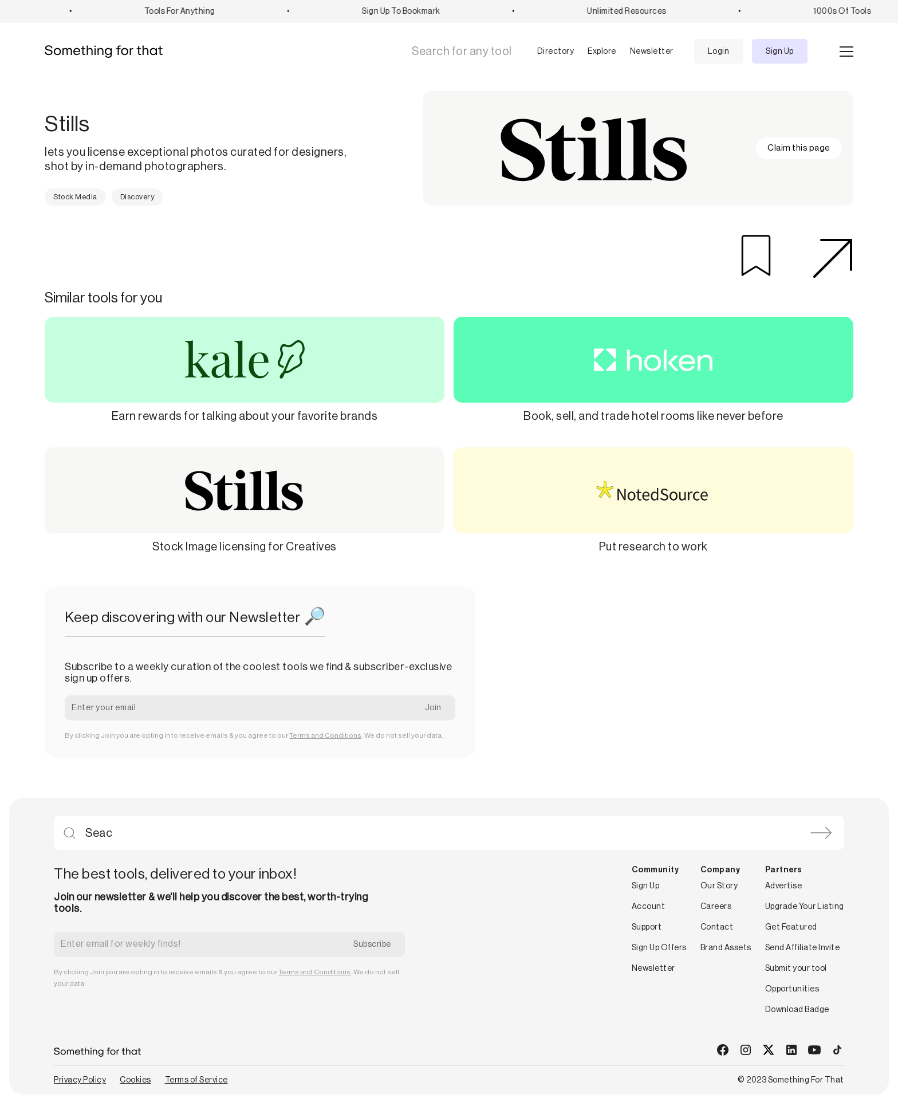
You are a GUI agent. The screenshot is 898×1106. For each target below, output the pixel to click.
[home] (108, 51)
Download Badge (797, 1010)
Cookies (135, 1080)
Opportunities (792, 989)
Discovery (137, 196)
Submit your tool (796, 969)
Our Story (719, 886)
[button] (546, 51)
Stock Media (75, 196)
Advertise (783, 886)
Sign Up (780, 52)
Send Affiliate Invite (802, 948)
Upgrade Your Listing (804, 907)
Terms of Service (196, 1080)
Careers (716, 907)
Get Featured (791, 927)
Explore (602, 52)
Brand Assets (725, 948)
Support (647, 927)
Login (719, 52)
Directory (555, 52)
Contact (717, 927)
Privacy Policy (80, 1080)
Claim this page (798, 148)
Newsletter (652, 52)
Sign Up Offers (659, 948)
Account (648, 907)
